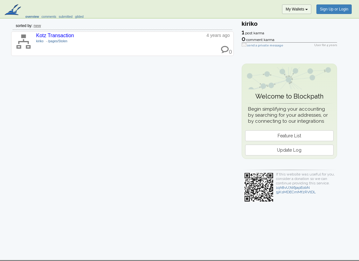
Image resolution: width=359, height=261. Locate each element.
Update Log (289, 150)
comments (49, 16)
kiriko (40, 41)
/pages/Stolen (57, 41)
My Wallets (297, 9)
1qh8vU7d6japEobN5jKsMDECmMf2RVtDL (296, 189)
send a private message (265, 45)
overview (32, 16)
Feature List (289, 135)
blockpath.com (13, 10)
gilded (79, 16)
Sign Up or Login (334, 9)
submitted (65, 16)
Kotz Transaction (55, 35)
